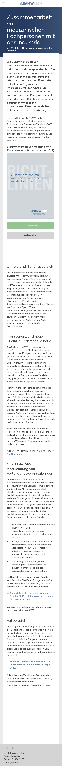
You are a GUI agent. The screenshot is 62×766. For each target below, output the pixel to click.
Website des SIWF (24, 610)
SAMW (10, 48)
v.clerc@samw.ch (12, 762)
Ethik (17, 48)
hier (47, 684)
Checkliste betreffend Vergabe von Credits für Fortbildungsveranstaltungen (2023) (32, 596)
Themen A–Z (28, 48)
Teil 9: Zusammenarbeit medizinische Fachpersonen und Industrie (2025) (31, 664)
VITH (31, 285)
